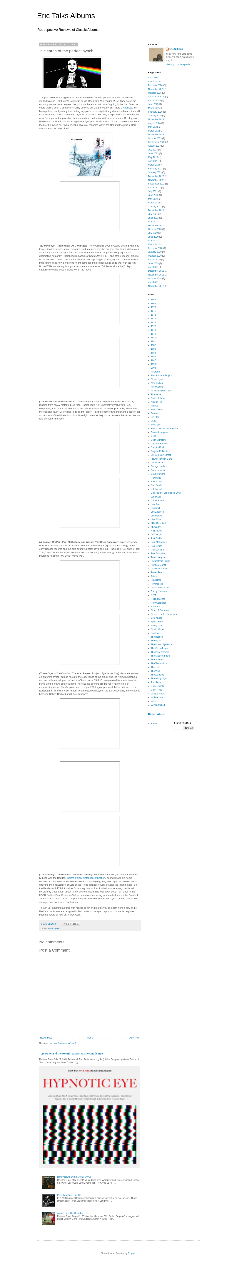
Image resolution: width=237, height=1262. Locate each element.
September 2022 (156, 183)
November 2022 (156, 180)
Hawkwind (156, 478)
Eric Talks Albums (66, 16)
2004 (153, 368)
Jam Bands (156, 485)
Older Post (134, 1037)
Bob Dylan (156, 424)
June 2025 (153, 104)
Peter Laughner (158, 557)
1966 (153, 303)
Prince (154, 576)
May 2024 (153, 127)
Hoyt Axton (156, 481)
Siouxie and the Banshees (164, 614)
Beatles (154, 413)
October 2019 (155, 256)
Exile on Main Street (161, 455)
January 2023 (155, 172)
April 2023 (153, 161)
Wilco (153, 701)
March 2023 (154, 164)
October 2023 (155, 138)
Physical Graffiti (158, 565)
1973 (153, 318)
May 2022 (153, 199)
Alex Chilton (157, 383)
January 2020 (155, 252)
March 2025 (154, 108)
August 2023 (154, 146)
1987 (153, 360)
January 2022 (155, 206)
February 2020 (155, 248)
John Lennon (157, 500)
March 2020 (154, 244)
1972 (153, 315)
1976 (153, 326)
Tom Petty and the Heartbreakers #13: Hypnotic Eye (71, 1053)
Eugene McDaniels (160, 451)
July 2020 (153, 233)
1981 (153, 341)
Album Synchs (54, 928)
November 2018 (156, 274)
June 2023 (153, 153)
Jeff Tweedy (157, 489)
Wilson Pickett (158, 705)
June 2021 (153, 218)
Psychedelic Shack (160, 587)
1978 (153, 330)
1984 (153, 352)
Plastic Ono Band (159, 568)
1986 (153, 356)
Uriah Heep (156, 689)
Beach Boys (157, 409)
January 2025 (155, 115)
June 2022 (153, 195)
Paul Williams (157, 549)
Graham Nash (158, 470)
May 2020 (153, 240)
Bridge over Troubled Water (164, 428)
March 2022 (154, 202)
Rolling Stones (158, 599)
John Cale (156, 496)
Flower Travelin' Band (161, 459)
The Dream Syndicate (161, 644)
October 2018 (155, 278)
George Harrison (159, 466)
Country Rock (157, 447)
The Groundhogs (159, 648)
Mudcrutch (156, 527)
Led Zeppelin (157, 512)
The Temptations (159, 663)
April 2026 (153, 77)
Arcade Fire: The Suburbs (70, 1213)
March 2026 (154, 81)
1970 (153, 307)
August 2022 (154, 187)
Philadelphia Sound (160, 561)
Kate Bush (156, 504)
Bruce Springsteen (160, 432)
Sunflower (156, 633)
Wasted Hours (158, 693)
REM (153, 595)
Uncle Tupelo (157, 686)
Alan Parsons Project (161, 375)
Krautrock (155, 508)
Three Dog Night (159, 678)
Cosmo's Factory (159, 443)
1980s (154, 337)
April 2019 (153, 267)
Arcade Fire (156, 402)
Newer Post (46, 1037)
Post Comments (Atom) (64, 1043)
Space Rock (157, 621)
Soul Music (156, 618)
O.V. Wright (156, 534)
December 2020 (156, 225)
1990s (154, 364)
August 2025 (154, 100)
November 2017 (156, 286)
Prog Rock (156, 580)
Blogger (132, 1253)
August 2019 (154, 259)
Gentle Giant (157, 462)
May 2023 (153, 157)
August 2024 (154, 123)
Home (90, 1037)
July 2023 (153, 149)
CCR (153, 436)
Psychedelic (157, 584)
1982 (153, 345)
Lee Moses (156, 515)
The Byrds (156, 640)
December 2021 (156, 210)
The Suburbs (157, 659)
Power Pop (156, 572)
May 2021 (153, 221)
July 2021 (153, 214)
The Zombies (157, 674)
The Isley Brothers (160, 652)
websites (127, 107)
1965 (153, 299)
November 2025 (156, 89)
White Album (157, 697)
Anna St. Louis (158, 398)
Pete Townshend (159, 553)
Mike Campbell (158, 523)
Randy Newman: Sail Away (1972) (74, 1177)
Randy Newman (159, 591)
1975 (153, 322)
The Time (155, 667)
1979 (153, 334)
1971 (153, 311)
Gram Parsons (158, 474)
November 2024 (156, 119)
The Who (155, 671)
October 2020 (155, 229)
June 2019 (153, 263)
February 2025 (155, 112)
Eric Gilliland (176, 49)
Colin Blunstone (158, 440)
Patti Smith (156, 538)
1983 (153, 349)
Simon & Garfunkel (160, 610)
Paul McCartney (159, 542)
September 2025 (156, 96)
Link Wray (156, 519)
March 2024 (154, 130)
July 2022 (153, 191)
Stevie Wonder (158, 629)
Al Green (155, 371)
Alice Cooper (157, 386)
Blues (153, 421)
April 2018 (153, 282)
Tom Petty (156, 682)
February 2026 (155, 85)
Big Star (155, 417)
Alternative (156, 394)
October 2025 (155, 93)
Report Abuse (156, 714)
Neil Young (156, 530)
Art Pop (154, 405)
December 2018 (156, 271)
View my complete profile (178, 64)
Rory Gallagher (158, 603)
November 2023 (156, 134)
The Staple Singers (160, 656)
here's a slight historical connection (86, 878)
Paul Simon (156, 546)
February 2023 (155, 168)
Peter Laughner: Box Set (69, 1195)
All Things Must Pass (161, 390)
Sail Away (156, 606)
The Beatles (157, 637)
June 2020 (153, 237)
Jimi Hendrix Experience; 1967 (166, 493)
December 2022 (156, 176)
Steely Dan (156, 625)
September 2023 (156, 142)
